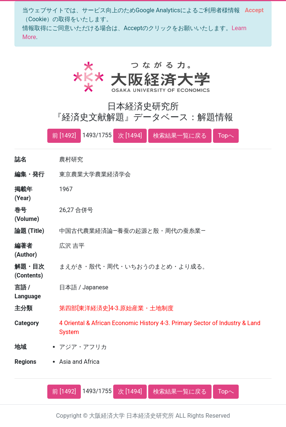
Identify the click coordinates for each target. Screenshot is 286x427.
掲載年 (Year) (23, 194)
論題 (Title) (29, 230)
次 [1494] (130, 135)
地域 (20, 346)
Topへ (226, 135)
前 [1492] (64, 135)
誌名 (20, 159)
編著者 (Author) (26, 250)
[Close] (254, 10)
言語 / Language (28, 292)
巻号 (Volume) (27, 214)
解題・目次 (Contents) (29, 271)
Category (27, 323)
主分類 (23, 308)
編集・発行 (29, 174)
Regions (25, 361)
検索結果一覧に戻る (180, 135)
